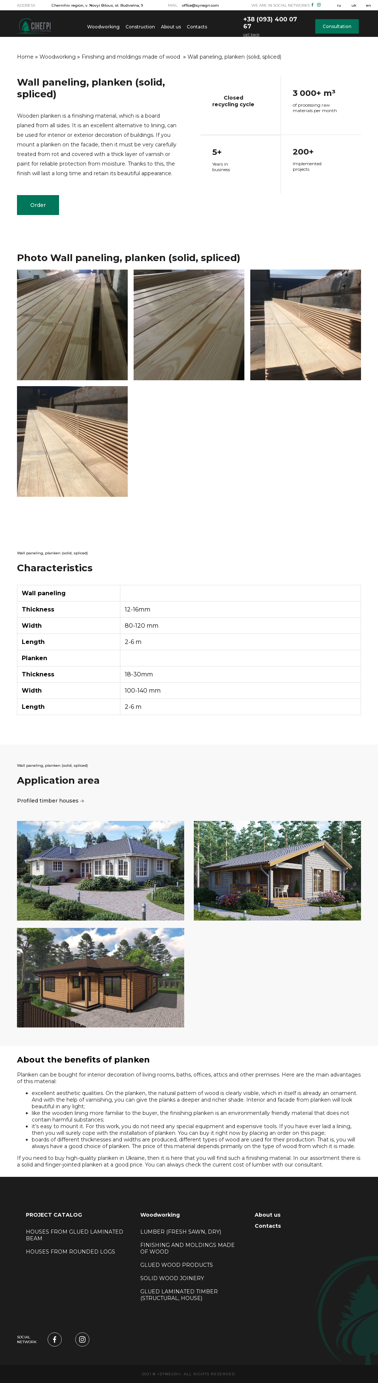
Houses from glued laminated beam (74, 1235)
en (368, 5)
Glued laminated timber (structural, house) (179, 1294)
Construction (140, 27)
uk (353, 5)
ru (339, 5)
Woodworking (103, 27)
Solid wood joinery (173, 1278)
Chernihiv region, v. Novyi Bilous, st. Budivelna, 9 (97, 5)
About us (171, 27)
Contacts (197, 27)
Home (25, 56)
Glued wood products (177, 1265)
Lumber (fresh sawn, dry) (181, 1231)
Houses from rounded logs (70, 1251)
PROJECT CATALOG (54, 1215)
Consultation (337, 26)
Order (38, 205)
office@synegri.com (200, 5)
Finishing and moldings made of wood (132, 56)
